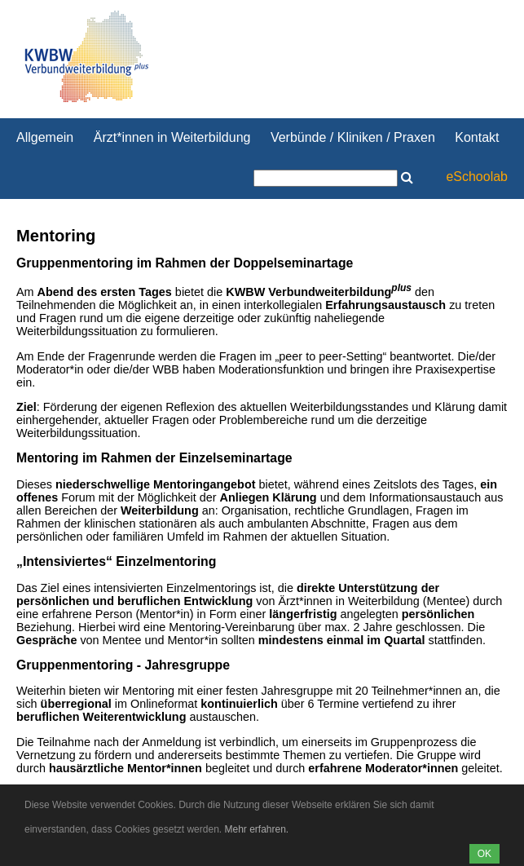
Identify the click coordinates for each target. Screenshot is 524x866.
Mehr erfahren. (256, 829)
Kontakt (477, 137)
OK (484, 853)
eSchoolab (477, 176)
